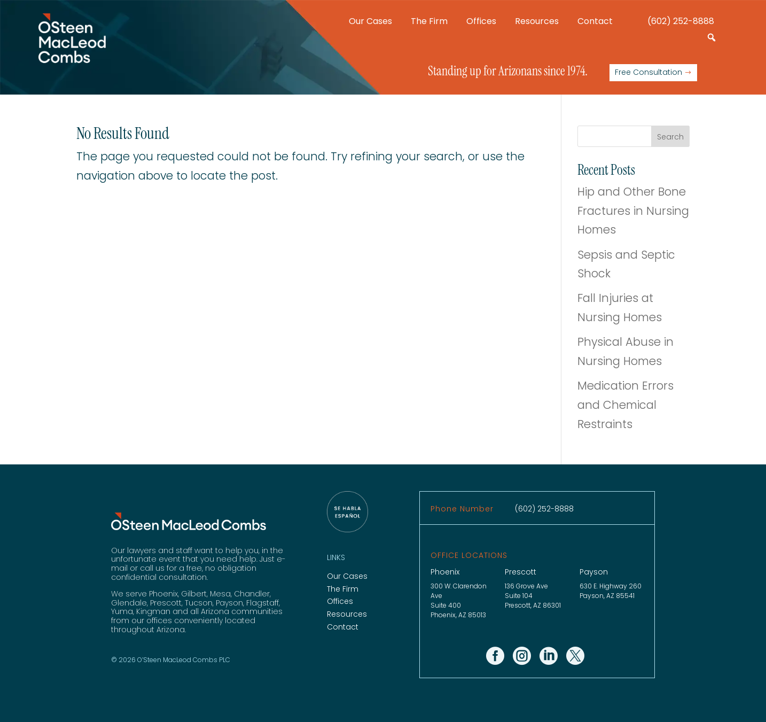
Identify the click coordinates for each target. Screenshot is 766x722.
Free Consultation (648, 72)
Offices (481, 21)
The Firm (429, 21)
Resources (537, 21)
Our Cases (370, 21)
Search (670, 136)
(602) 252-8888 (680, 21)
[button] (712, 37)
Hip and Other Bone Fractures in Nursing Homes (633, 210)
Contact (595, 21)
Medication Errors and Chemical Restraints (625, 404)
